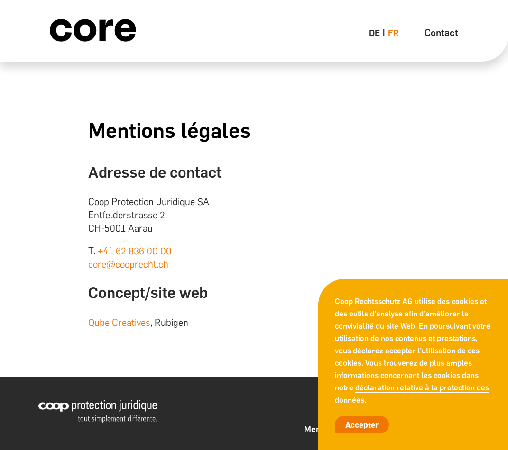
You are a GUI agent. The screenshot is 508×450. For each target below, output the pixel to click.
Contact (441, 32)
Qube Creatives (119, 322)
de (374, 33)
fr (393, 33)
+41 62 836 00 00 (135, 251)
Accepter (362, 425)
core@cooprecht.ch (128, 264)
